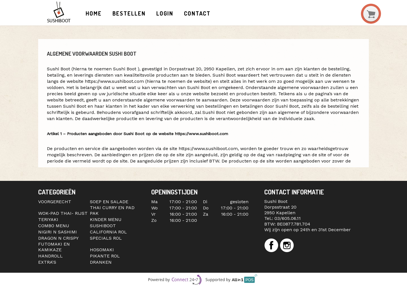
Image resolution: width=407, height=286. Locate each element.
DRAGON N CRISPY (58, 238)
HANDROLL (50, 256)
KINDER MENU (106, 219)
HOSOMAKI (102, 249)
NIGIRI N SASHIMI (57, 232)
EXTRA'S (47, 262)
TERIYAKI (48, 219)
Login (164, 13)
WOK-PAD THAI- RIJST (63, 213)
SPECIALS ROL (106, 238)
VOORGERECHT (54, 201)
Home (94, 13)
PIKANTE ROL (105, 256)
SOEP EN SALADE (109, 201)
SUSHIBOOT (103, 225)
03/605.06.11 (287, 218)
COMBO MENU (53, 225)
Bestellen (128, 13)
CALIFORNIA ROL (108, 232)
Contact (197, 13)
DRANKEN (101, 262)
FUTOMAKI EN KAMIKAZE (54, 246)
